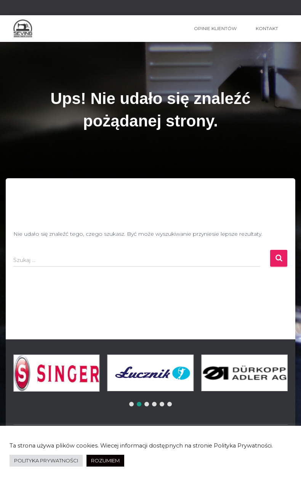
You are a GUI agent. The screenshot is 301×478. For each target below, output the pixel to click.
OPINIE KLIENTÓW (215, 28)
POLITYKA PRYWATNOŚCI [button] (46, 460)
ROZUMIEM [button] (105, 460)
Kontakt (267, 28)
